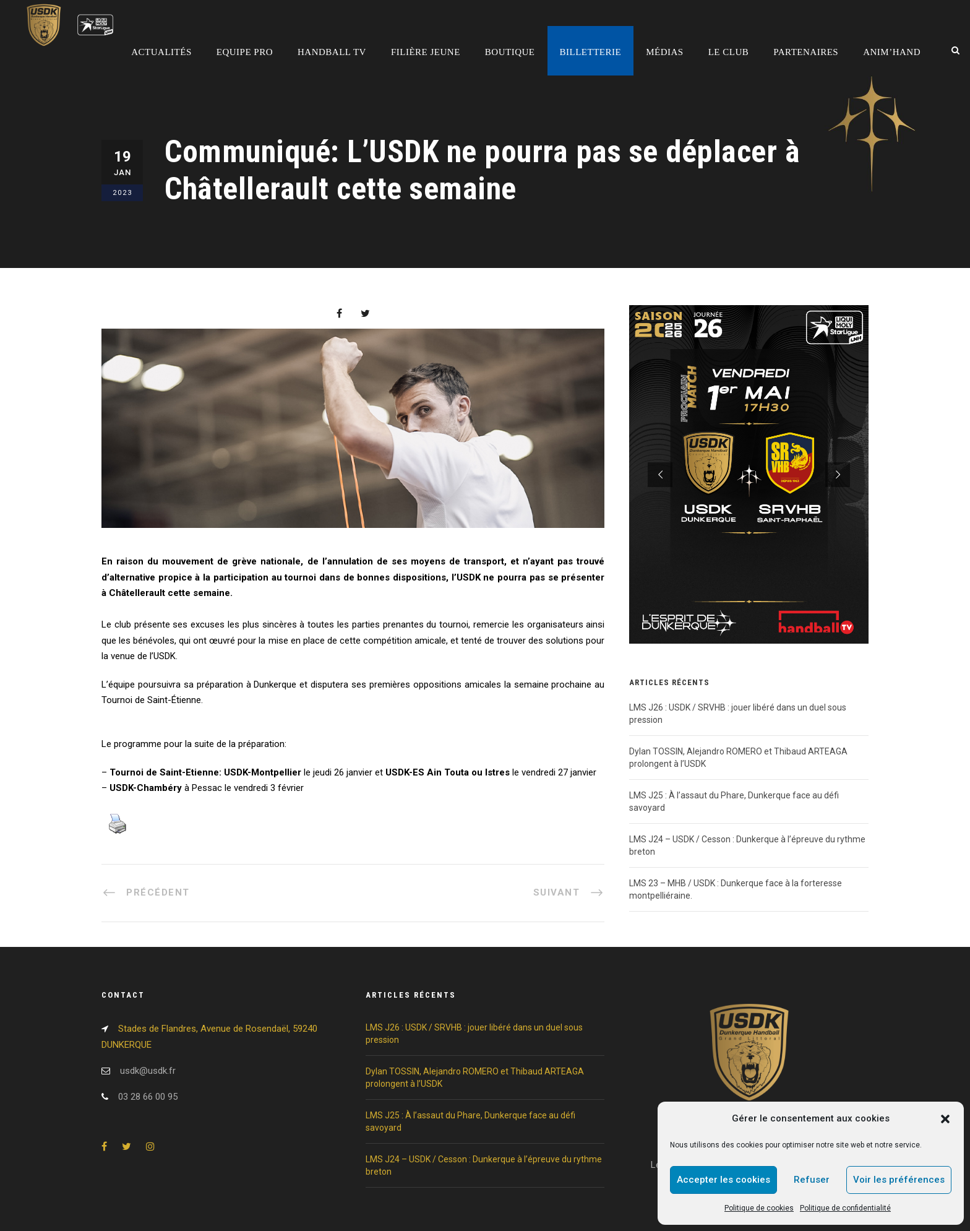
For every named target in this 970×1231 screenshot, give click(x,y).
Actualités (161, 52)
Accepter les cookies (723, 1179)
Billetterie (591, 52)
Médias (665, 52)
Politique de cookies (759, 1208)
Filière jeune (425, 52)
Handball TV (332, 52)
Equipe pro (245, 52)
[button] (945, 1119)
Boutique (510, 52)
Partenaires (805, 52)
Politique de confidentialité (845, 1208)
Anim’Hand (892, 52)
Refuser (812, 1179)
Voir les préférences (899, 1179)
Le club (728, 52)
